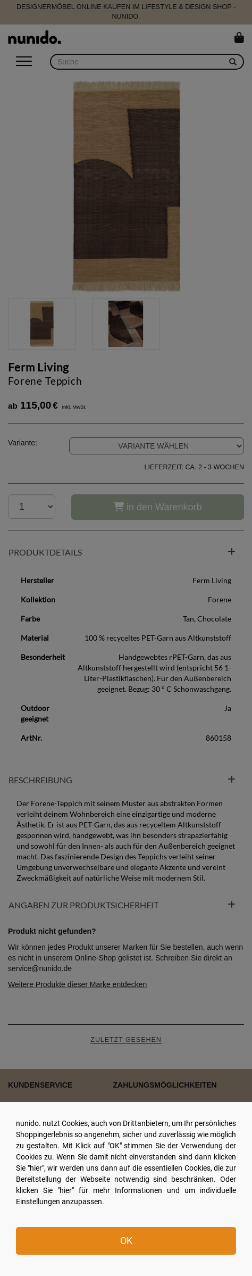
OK (126, 1240)
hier (36, 1168)
